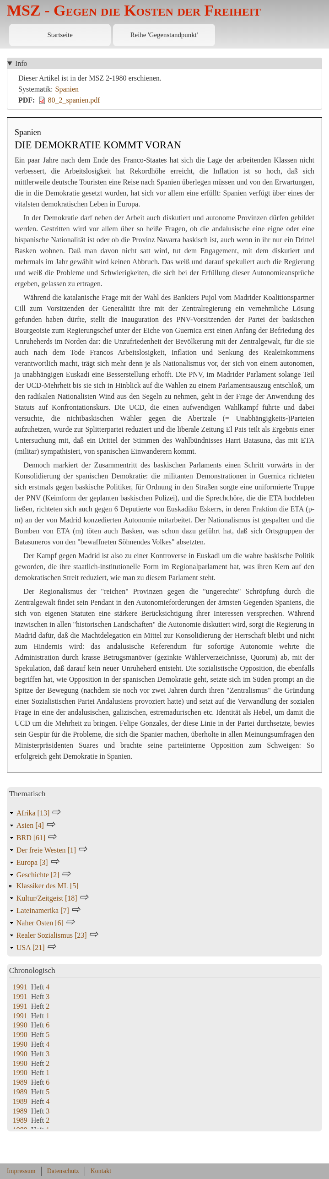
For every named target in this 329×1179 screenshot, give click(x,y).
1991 (20, 987)
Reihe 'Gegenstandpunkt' (164, 34)
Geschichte (38, 875)
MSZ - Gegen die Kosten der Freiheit (134, 10)
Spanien (67, 89)
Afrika (33, 813)
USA (31, 947)
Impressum (21, 1171)
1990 (20, 1025)
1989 (20, 1082)
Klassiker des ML (47, 886)
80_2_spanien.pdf (74, 100)
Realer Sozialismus (52, 935)
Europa (33, 862)
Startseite (60, 34)
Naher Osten (40, 923)
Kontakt (101, 1171)
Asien (31, 825)
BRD (32, 838)
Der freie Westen (47, 850)
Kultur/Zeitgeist (47, 898)
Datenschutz (63, 1171)
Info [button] (21, 63)
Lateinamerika (43, 910)
